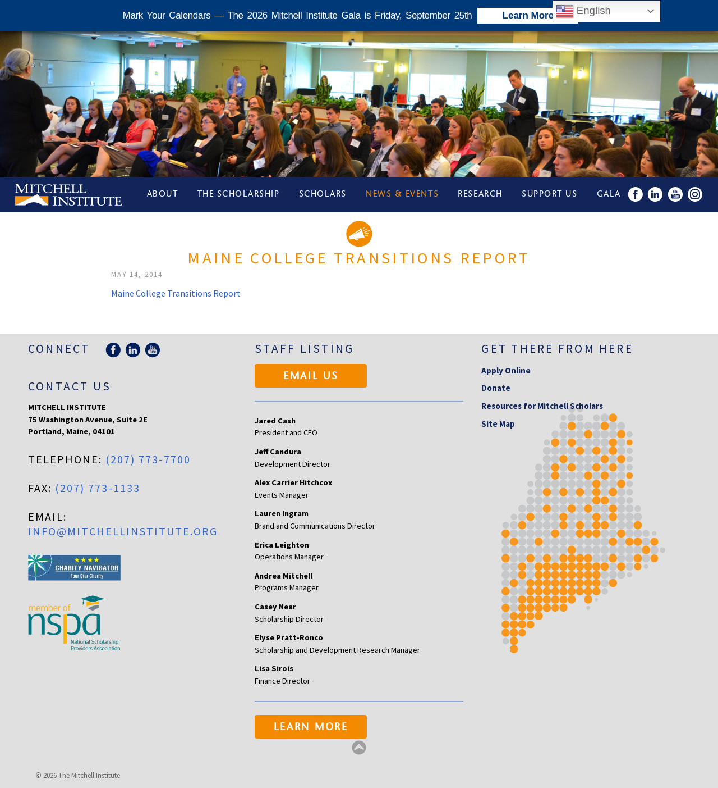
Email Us (311, 377)
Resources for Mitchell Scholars (542, 406)
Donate (495, 388)
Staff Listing (304, 348)
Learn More (311, 728)
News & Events (402, 194)
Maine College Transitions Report (176, 293)
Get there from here (557, 348)
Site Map (498, 424)
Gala (609, 194)
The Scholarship (238, 194)
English (583, 11)
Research (480, 194)
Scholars (323, 194)
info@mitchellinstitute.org (123, 531)
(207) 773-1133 (97, 488)
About (162, 194)
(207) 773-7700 (148, 459)
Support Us (549, 194)
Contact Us (69, 386)
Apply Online (506, 370)
